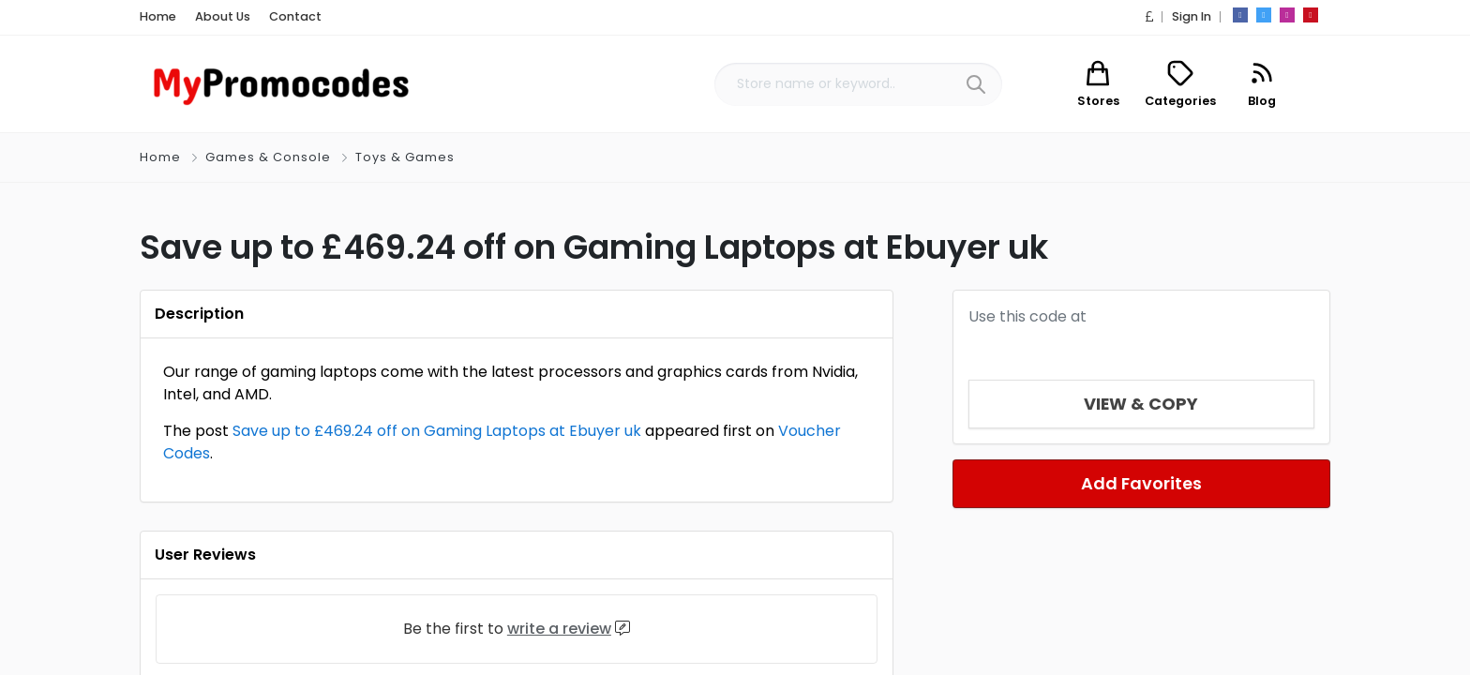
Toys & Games (405, 157)
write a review (559, 628)
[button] (1149, 16)
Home (158, 16)
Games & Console (268, 157)
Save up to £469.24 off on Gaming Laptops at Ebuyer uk (436, 431)
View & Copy (1141, 403)
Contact (295, 16)
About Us (222, 16)
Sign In (1191, 16)
